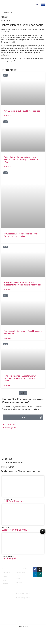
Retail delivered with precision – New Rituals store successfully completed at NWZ (21, 159)
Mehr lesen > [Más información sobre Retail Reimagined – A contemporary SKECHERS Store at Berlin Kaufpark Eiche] (8, 385)
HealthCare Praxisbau (13, 501)
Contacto (5, 584)
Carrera (4, 576)
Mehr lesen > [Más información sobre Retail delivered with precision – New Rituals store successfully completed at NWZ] (8, 166)
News (4, 580)
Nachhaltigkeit (9, 558)
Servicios (5, 569)
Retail (18, 578)
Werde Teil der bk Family (14, 529)
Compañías (6, 572)
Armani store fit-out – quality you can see (22, 111)
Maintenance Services (20, 574)
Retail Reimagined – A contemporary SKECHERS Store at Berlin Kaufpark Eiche (20, 378)
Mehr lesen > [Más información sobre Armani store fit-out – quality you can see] (8, 115)
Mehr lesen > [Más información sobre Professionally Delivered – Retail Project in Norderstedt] (8, 338)
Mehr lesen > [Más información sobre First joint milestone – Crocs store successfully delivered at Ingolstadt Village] (8, 289)
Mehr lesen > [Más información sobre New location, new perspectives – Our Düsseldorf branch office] (8, 241)
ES (38, 5)
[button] (23, 393)
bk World (19, 582)
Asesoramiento (21, 569)
